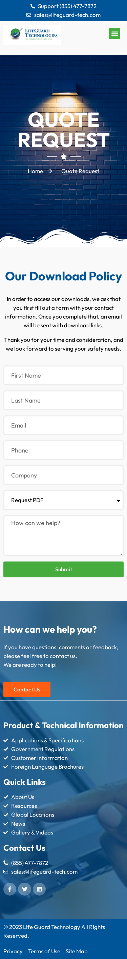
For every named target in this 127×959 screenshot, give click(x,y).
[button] (114, 33)
